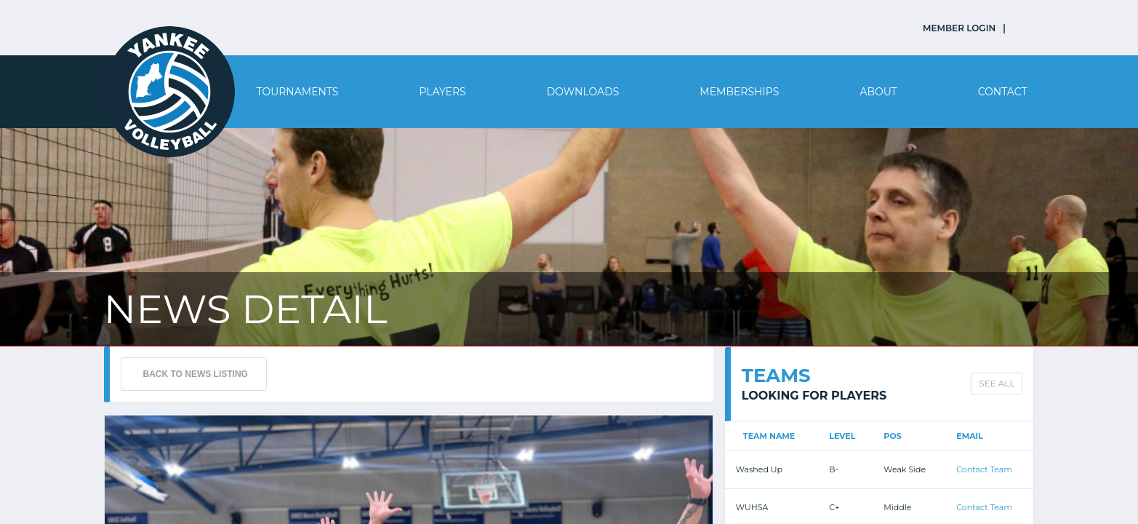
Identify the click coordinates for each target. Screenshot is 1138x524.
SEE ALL (996, 383)
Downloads (583, 91)
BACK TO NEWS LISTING (195, 374)
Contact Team (984, 469)
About (878, 91)
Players (442, 91)
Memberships (739, 91)
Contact (1002, 91)
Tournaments (298, 91)
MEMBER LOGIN (959, 28)
